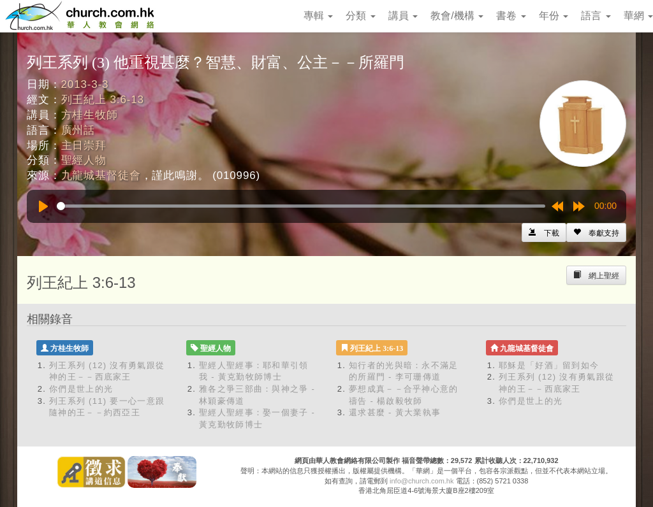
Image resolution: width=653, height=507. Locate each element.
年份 (553, 15)
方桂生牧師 (89, 115)
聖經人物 (83, 160)
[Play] (43, 206)
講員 (403, 15)
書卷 (510, 15)
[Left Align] (596, 232)
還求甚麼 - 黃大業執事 (395, 412)
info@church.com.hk (421, 481)
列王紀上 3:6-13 (102, 100)
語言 (595, 15)
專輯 (318, 15)
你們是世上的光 (81, 389)
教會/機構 (456, 15)
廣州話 (78, 130)
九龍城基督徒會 (101, 175)
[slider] (301, 206)
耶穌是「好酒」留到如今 (549, 365)
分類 (360, 15)
